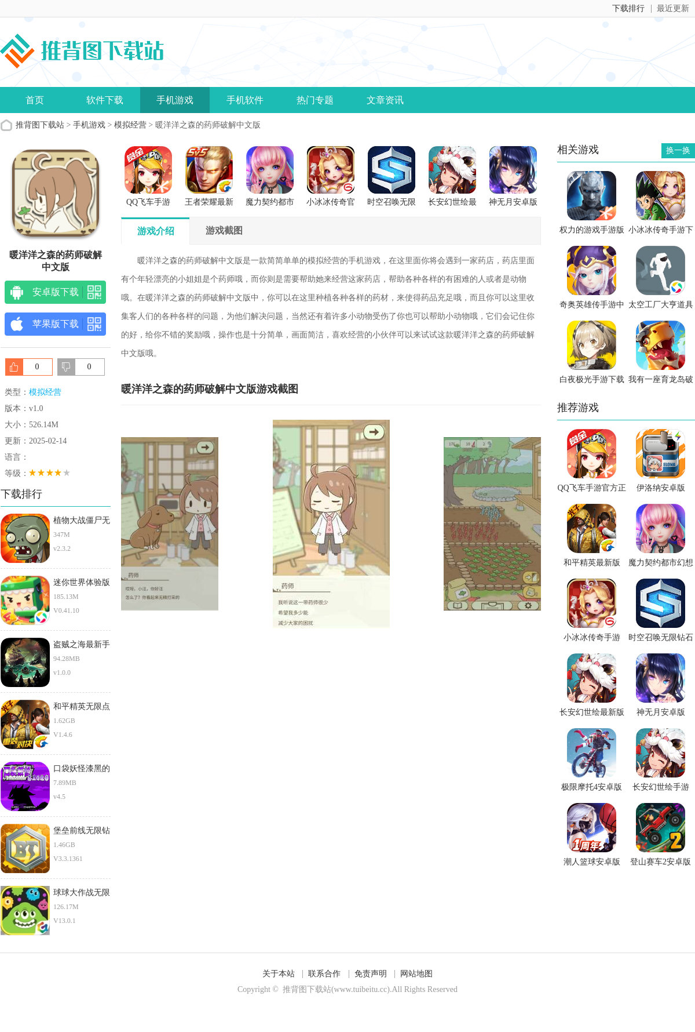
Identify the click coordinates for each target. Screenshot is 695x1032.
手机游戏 (174, 100)
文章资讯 (385, 100)
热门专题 (315, 100)
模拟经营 (130, 125)
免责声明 (370, 973)
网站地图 (416, 973)
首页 (34, 100)
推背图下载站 (40, 125)
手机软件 (245, 100)
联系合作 (324, 973)
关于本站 (278, 973)
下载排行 (628, 8)
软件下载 (104, 100)
